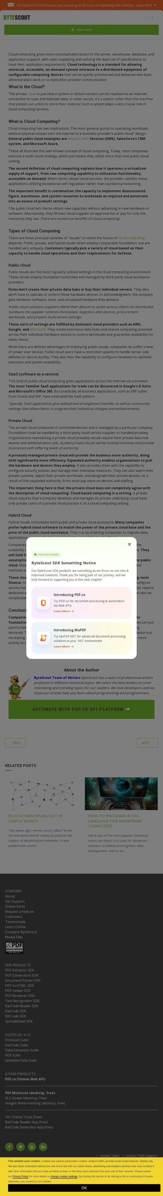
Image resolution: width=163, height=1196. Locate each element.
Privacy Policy (20, 1176)
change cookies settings (63, 1176)
